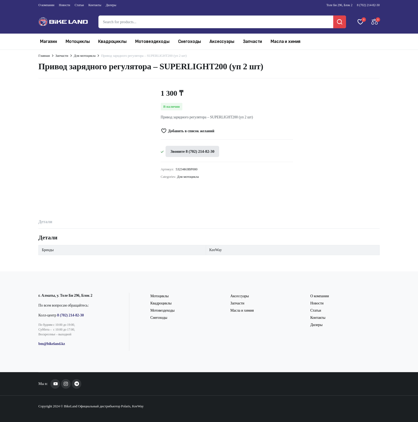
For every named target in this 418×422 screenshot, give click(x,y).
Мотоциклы (78, 41)
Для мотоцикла (85, 55)
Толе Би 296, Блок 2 (339, 5)
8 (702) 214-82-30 (368, 5)
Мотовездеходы (152, 41)
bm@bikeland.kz (51, 344)
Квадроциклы (112, 41)
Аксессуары (222, 41)
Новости (64, 5)
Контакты (95, 5)
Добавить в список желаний (191, 131)
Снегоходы (189, 41)
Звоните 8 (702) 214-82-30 (192, 151)
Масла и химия (285, 41)
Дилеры (111, 5)
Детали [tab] (45, 221)
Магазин (48, 41)
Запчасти (252, 41)
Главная (44, 55)
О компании (46, 5)
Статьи (79, 5)
